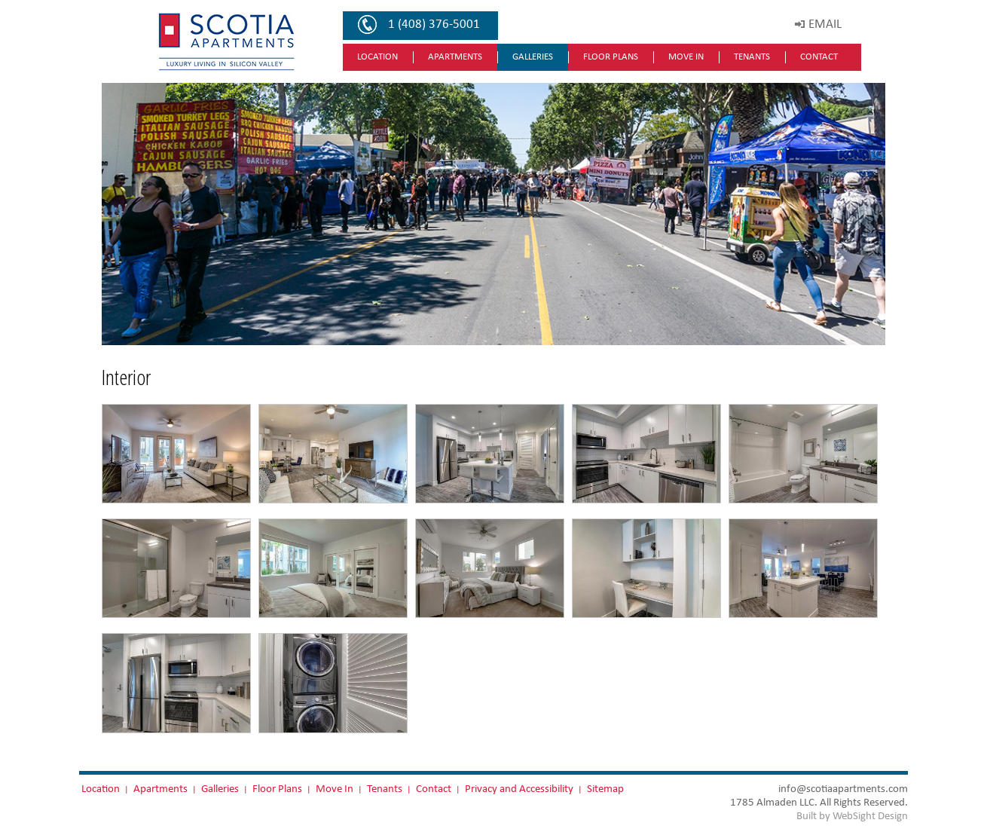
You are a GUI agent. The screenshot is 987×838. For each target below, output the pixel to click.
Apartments (455, 57)
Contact (819, 57)
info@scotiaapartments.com (843, 788)
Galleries (532, 57)
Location (377, 57)
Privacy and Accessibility (519, 788)
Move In (686, 57)
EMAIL (825, 24)
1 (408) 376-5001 (434, 24)
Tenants (752, 57)
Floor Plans (610, 57)
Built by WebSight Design (852, 815)
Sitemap (605, 788)
